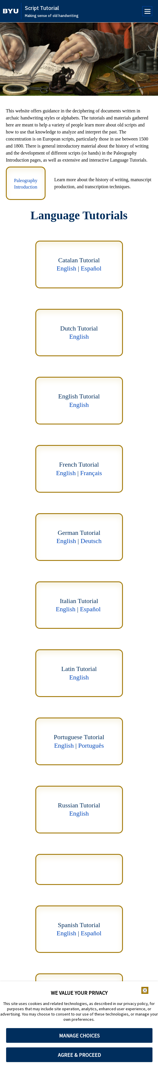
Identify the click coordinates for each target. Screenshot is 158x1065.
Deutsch (91, 541)
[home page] (11, 11)
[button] (144, 990)
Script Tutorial (42, 8)
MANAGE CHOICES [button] (79, 1035)
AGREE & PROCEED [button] (79, 1055)
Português (91, 745)
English (66, 268)
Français (91, 473)
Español (91, 268)
